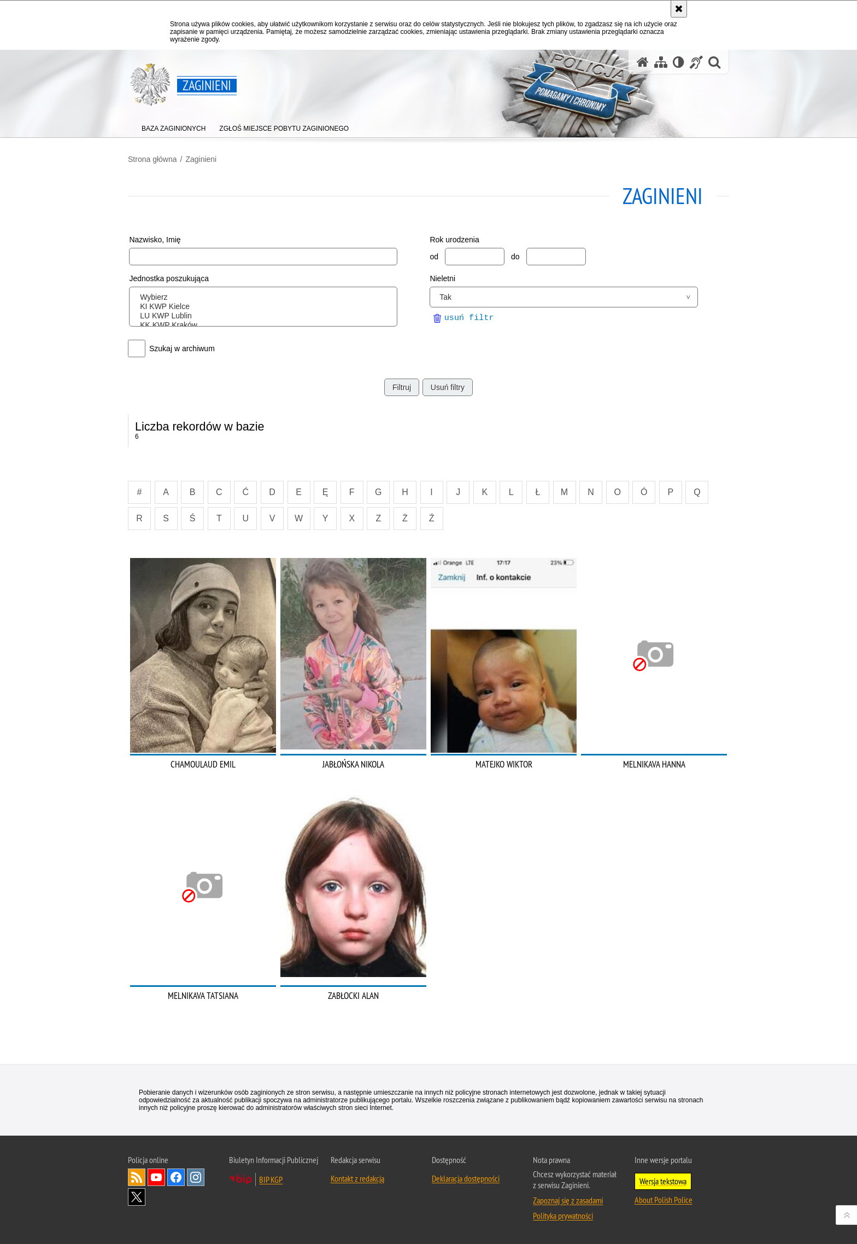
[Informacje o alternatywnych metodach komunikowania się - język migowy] (696, 62)
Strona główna (152, 159)
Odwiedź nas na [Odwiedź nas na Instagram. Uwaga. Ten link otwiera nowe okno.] (195, 1177)
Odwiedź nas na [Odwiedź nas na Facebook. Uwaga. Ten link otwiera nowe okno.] (176, 1177)
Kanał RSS (136, 1177)
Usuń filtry (448, 387)
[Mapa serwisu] (660, 62)
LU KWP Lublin (265, 316)
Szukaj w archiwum (182, 348)
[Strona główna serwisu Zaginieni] (643, 62)
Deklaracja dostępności (466, 1178)
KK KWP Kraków (265, 325)
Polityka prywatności (563, 1215)
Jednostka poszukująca (169, 278)
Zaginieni (200, 159)
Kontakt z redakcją (357, 1178)
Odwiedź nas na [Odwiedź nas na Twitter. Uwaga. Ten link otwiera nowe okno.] (136, 1197)
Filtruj (401, 387)
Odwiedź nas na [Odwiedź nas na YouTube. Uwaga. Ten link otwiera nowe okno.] (156, 1177)
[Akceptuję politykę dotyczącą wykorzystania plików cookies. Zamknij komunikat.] (679, 9)
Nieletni (442, 278)
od (434, 256)
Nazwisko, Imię (154, 239)
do (515, 256)
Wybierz (265, 297)
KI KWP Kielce (265, 306)
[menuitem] (173, 126)
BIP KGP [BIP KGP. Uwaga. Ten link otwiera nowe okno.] (271, 1179)
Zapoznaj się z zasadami (568, 1200)
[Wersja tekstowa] (678, 62)
